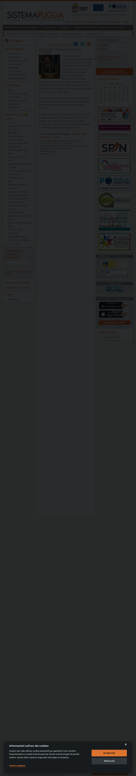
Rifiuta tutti (109, 761)
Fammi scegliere (17, 765)
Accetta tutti (109, 753)
